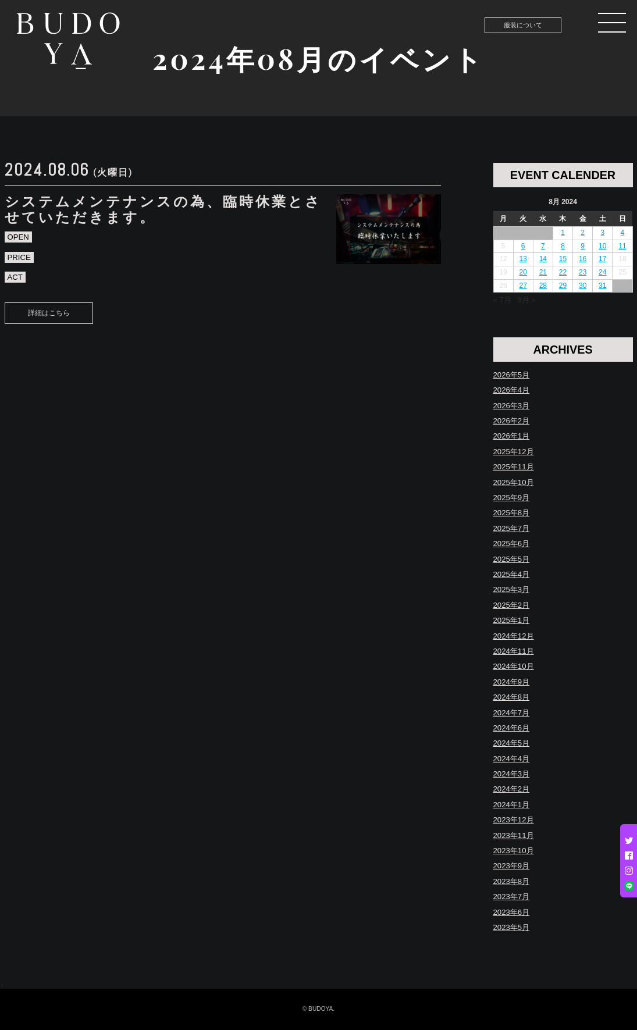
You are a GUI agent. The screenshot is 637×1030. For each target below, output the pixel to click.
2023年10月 (513, 850)
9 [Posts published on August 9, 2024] (583, 246)
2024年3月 (511, 773)
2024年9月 (511, 682)
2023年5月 (511, 927)
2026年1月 (511, 436)
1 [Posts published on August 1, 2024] (563, 233)
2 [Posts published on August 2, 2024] (583, 233)
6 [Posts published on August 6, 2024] (523, 246)
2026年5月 (511, 374)
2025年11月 (513, 466)
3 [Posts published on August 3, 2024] (602, 233)
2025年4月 (511, 574)
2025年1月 (511, 620)
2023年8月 (511, 881)
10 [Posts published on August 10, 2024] (602, 246)
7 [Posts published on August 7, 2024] (543, 246)
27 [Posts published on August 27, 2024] (523, 285)
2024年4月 (511, 758)
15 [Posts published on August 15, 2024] (563, 259)
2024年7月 (511, 712)
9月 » (527, 299)
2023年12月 (513, 819)
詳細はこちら (49, 313)
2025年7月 (511, 528)
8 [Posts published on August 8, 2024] (563, 246)
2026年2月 (511, 420)
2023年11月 (513, 835)
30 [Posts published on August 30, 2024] (582, 285)
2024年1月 (511, 804)
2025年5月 (511, 559)
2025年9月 (511, 497)
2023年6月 (511, 912)
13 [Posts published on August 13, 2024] (523, 259)
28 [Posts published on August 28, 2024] (543, 285)
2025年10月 (513, 482)
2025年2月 (511, 605)
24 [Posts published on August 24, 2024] (602, 272)
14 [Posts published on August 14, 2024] (543, 259)
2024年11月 (513, 651)
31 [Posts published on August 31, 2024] (602, 285)
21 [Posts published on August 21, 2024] (543, 272)
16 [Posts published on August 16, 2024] (582, 259)
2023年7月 (511, 896)
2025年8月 (511, 512)
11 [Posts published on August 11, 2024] (622, 246)
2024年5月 (511, 743)
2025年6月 (511, 543)
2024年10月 (513, 666)
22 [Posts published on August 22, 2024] (563, 272)
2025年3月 (511, 589)
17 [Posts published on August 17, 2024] (602, 259)
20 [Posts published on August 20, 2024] (523, 272)
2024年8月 (511, 697)
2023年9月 (511, 865)
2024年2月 (511, 789)
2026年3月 (511, 405)
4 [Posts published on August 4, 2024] (623, 233)
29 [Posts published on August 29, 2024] (563, 285)
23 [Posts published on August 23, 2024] (582, 272)
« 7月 (502, 299)
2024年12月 (513, 636)
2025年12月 (513, 451)
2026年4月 (511, 390)
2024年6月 (511, 728)
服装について (523, 25)
